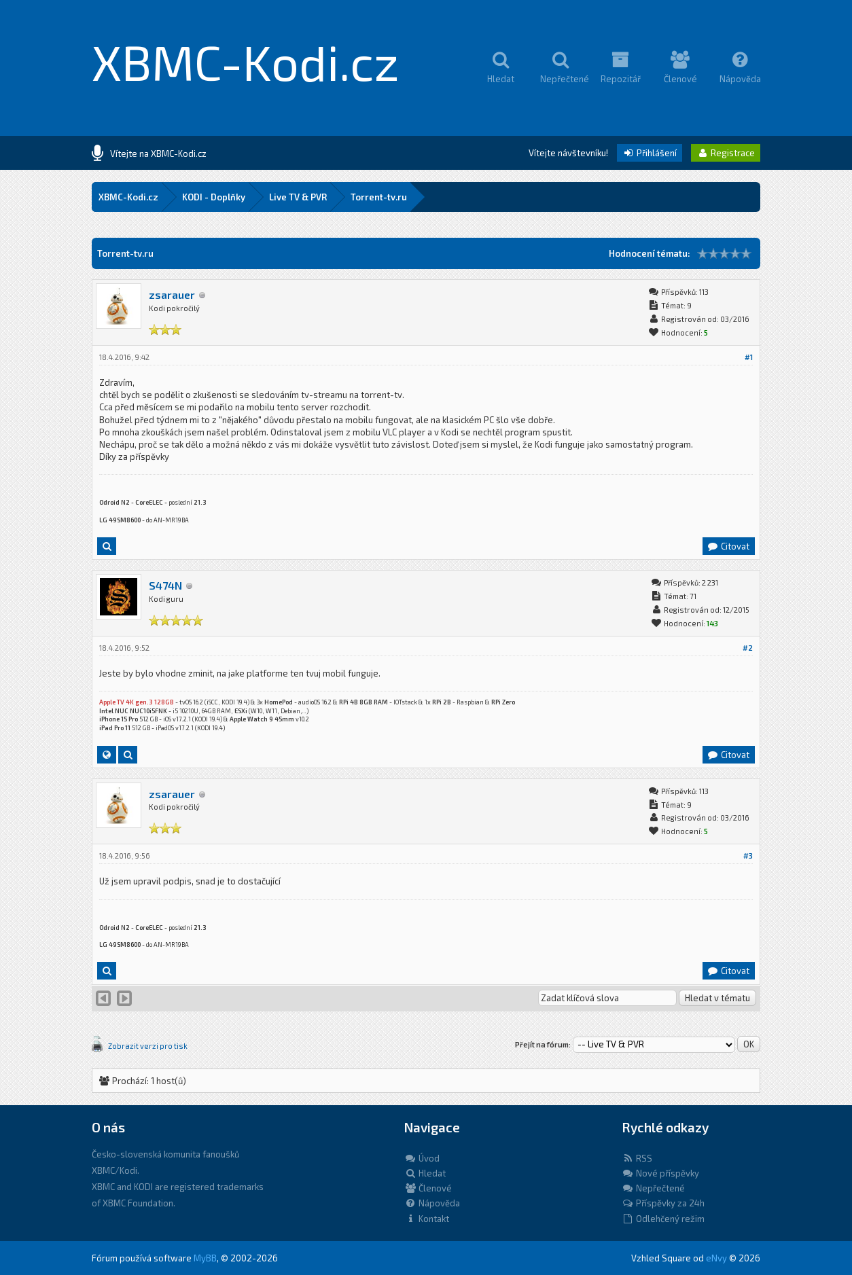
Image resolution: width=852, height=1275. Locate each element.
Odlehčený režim (663, 1218)
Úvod (422, 1158)
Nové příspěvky (660, 1173)
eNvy (716, 1258)
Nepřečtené (653, 1188)
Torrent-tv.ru (379, 197)
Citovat (728, 546)
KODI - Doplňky (213, 197)
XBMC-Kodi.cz (246, 61)
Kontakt (426, 1218)
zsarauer (172, 294)
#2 (748, 647)
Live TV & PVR (298, 197)
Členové (428, 1188)
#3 (748, 855)
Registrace (725, 152)
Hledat (425, 1173)
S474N (165, 585)
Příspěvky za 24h (663, 1203)
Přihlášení (649, 152)
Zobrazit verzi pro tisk (148, 1045)
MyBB (205, 1258)
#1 (749, 357)
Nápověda (432, 1203)
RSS (637, 1158)
